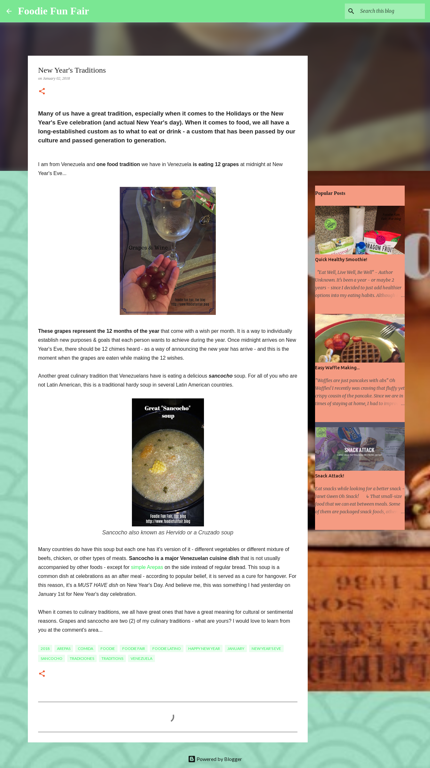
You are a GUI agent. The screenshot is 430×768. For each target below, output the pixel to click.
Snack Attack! (329, 475)
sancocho (51, 658)
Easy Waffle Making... (337, 367)
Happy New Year (204, 648)
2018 (45, 648)
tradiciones (82, 658)
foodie (108, 648)
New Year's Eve (266, 648)
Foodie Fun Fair (53, 11)
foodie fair (133, 648)
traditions (112, 658)
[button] (42, 91)
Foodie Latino (166, 648)
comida (85, 648)
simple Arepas (147, 567)
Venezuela (141, 658)
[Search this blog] (391, 11)
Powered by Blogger (215, 759)
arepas (63, 648)
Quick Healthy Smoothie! (341, 259)
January (235, 648)
